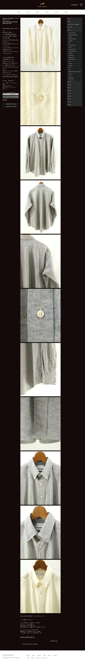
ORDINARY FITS (72, 49)
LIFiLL (70, 67)
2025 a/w (69, 84)
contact (66, 12)
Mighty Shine (71, 77)
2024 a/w (69, 90)
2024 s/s (69, 93)
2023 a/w (69, 96)
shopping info (74, 4)
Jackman (70, 63)
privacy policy (44, 657)
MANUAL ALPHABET (73, 34)
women (37, 12)
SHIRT (68, 21)
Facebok (32, 657)
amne (70, 61)
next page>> (35, 644)
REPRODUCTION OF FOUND (75, 71)
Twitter (28, 657)
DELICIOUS (71, 55)
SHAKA (70, 73)
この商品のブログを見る (10, 106)
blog (47, 12)
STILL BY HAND (72, 32)
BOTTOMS (69, 27)
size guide (5, 99)
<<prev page (24, 644)
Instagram (38, 657)
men (28, 12)
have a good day (72, 45)
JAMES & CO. (71, 57)
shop (56, 12)
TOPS (68, 18)
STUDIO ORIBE (72, 59)
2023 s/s (69, 98)
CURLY (70, 36)
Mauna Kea (71, 79)
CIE (69, 69)
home (18, 12)
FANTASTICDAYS (72, 38)
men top (30, 644)
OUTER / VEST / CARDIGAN (73, 24)
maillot (70, 47)
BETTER (70, 53)
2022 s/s (69, 104)
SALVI (70, 75)
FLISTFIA (70, 65)
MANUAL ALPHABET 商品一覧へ (27, 637)
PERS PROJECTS (72, 51)
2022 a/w (69, 101)
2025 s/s (69, 87)
